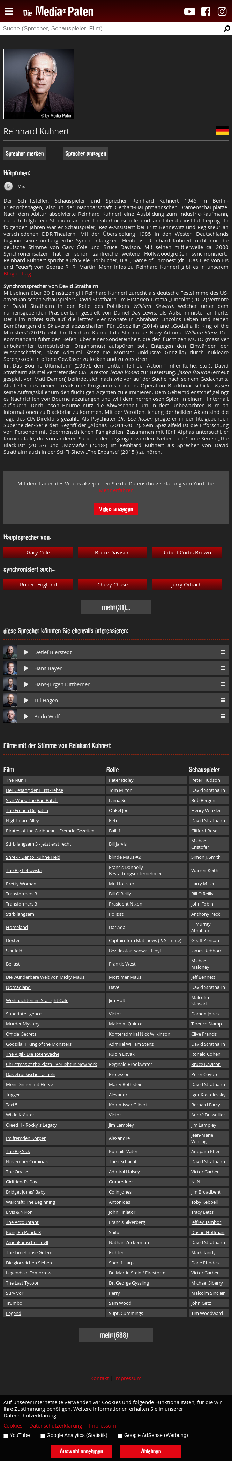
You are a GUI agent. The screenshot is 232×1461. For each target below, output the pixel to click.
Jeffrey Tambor (206, 1222)
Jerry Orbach (186, 584)
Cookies (12, 1425)
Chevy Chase (112, 584)
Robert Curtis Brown (186, 552)
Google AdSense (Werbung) (156, 1435)
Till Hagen (46, 700)
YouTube (20, 1435)
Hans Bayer (48, 668)
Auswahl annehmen (81, 1451)
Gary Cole (38, 552)
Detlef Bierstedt (53, 652)
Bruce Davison (112, 552)
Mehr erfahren (116, 490)
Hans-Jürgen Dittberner (62, 684)
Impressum (128, 1378)
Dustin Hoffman (207, 1232)
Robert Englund (38, 584)
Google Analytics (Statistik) (77, 1435)
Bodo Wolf (47, 716)
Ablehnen (151, 1451)
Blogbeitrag (17, 273)
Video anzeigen (116, 509)
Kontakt (99, 1378)
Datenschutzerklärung (55, 1425)
